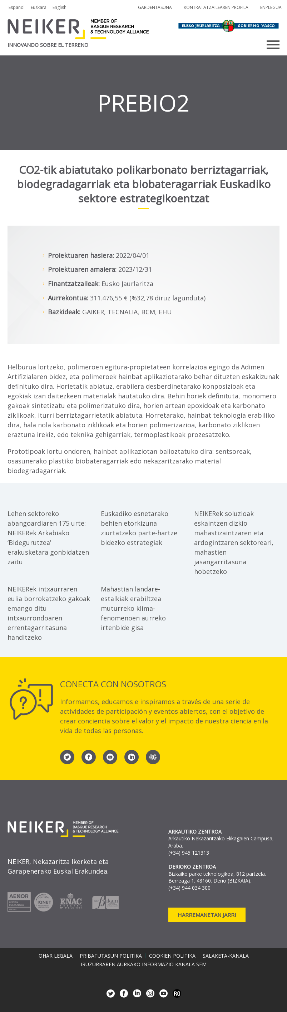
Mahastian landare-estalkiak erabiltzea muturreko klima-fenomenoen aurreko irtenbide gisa (133, 608)
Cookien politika (172, 955)
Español (17, 7)
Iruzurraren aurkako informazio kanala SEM (144, 964)
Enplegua (271, 7)
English (59, 7)
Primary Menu (273, 44)
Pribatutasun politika (111, 955)
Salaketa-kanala (226, 955)
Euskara (38, 7)
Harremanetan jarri (207, 914)
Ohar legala (56, 955)
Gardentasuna (155, 7)
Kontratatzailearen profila (216, 7)
